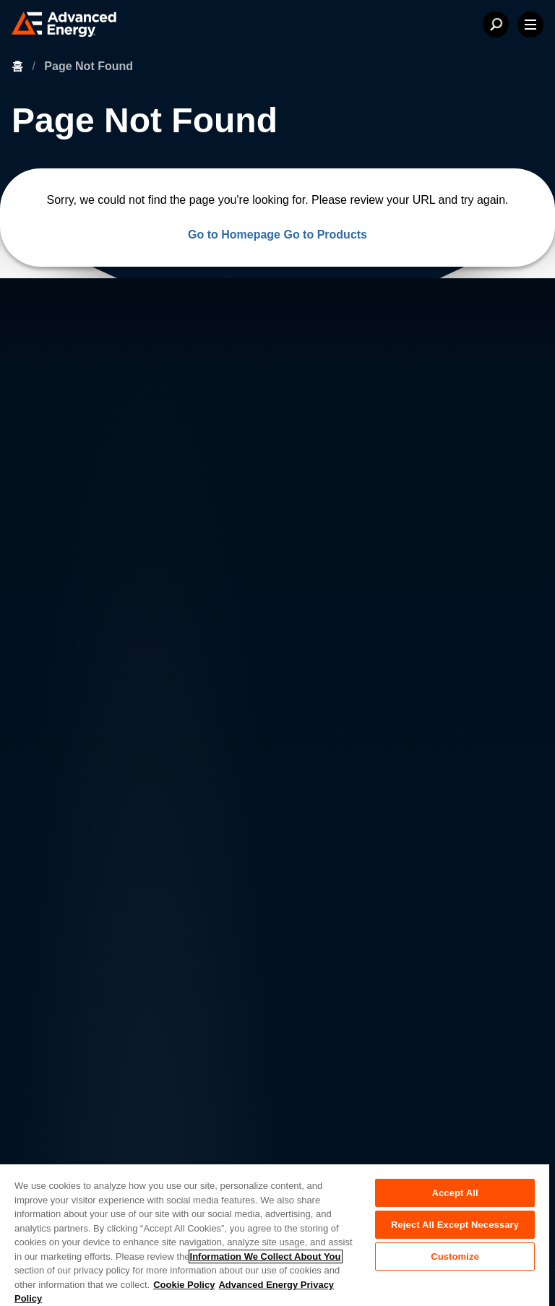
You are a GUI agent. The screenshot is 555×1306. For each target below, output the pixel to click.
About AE (59, 799)
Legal (47, 1067)
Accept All (454, 1192)
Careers (162, 799)
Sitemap (53, 1158)
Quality (50, 1098)
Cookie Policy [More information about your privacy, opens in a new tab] (184, 1284)
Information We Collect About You (265, 1256)
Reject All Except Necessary (455, 1224)
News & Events (74, 857)
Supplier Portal (68, 1128)
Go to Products (325, 234)
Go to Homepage (234, 234)
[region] (274, 1234)
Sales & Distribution (192, 857)
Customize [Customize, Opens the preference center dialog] (455, 1256)
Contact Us (63, 828)
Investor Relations (188, 828)
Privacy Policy (66, 1037)
